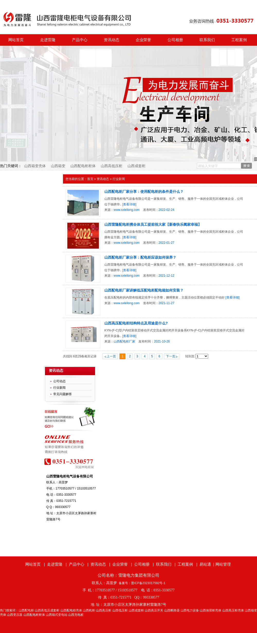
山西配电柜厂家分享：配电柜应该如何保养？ (140, 257)
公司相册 (175, 40)
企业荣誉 (143, 40)
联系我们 (207, 40)
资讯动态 (111, 40)
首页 (90, 179)
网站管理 (223, 564)
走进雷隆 (48, 40)
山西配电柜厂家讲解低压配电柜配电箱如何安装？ (143, 290)
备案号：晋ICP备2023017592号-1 (142, 583)
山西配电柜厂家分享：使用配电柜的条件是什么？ (143, 191)
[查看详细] (129, 204)
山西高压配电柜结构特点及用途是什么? (136, 323)
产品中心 (79, 40)
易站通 (207, 564)
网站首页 (16, 40)
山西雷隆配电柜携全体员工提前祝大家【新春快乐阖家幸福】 (152, 224)
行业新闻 (119, 179)
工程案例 (239, 40)
